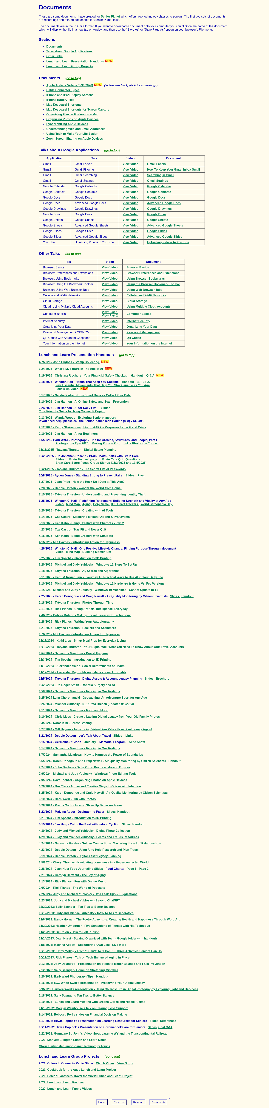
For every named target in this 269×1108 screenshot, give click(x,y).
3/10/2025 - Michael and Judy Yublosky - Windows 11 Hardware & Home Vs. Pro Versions (102, 583)
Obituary (90, 742)
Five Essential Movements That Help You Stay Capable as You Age (102, 385)
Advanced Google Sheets (165, 225)
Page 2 (144, 868)
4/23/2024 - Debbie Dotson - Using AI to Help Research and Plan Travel (89, 849)
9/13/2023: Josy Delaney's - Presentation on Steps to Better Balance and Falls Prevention (102, 963)
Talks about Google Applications (69, 51)
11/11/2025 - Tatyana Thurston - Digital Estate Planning (77, 449)
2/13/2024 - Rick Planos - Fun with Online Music (72, 881)
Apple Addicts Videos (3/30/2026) (69, 85)
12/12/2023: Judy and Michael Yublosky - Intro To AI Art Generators (86, 913)
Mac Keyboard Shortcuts (63, 104)
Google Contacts (159, 191)
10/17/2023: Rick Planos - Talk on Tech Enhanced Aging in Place (84, 957)
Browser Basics (137, 267)
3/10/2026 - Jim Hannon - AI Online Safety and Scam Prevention (84, 401)
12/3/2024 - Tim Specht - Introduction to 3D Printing (75, 659)
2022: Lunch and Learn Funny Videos (65, 1088)
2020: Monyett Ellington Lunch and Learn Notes (72, 1039)
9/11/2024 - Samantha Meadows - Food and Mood (73, 710)
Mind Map (73, 504)
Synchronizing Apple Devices (67, 124)
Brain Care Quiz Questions (121, 459)
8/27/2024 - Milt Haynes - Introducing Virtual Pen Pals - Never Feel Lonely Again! (95, 729)
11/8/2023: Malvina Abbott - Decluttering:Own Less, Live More (82, 944)
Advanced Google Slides (164, 236)
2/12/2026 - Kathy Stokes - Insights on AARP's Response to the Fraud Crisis (92, 427)
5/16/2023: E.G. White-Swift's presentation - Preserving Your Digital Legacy (92, 982)
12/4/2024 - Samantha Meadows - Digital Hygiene (73, 653)
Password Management (143, 332)
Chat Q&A (165, 1027)
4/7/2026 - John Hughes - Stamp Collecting (69, 362)
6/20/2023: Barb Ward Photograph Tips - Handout (73, 976)
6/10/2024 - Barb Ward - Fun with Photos (67, 799)
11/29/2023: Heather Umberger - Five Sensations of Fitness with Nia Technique (94, 925)
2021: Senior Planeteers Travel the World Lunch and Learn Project (85, 1076)
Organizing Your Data (141, 326)
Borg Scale (101, 504)
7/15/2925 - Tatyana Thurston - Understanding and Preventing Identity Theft (92, 494)
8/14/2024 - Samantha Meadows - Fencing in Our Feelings (79, 748)
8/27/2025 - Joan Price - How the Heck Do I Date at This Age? (82, 481)
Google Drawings (159, 208)
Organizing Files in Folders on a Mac (72, 114)
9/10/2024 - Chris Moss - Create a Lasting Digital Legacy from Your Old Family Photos (99, 716)
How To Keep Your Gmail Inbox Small (173, 169)
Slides (105, 408)
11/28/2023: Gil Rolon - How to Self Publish (69, 932)
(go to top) (73, 78)
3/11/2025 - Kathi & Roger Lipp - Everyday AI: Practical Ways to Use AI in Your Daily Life (101, 577)
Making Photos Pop (106, 443)
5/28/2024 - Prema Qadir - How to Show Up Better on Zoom (80, 805)
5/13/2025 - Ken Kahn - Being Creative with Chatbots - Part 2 (81, 523)
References (168, 1020)
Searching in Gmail (160, 175)
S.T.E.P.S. (144, 381)
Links (129, 735)
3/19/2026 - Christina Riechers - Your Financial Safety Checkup (83, 375)
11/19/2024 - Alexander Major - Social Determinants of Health (82, 666)
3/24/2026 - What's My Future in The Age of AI (71, 368)
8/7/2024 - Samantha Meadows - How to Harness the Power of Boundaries (91, 754)
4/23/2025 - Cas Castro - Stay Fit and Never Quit (72, 529)
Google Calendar (159, 186)
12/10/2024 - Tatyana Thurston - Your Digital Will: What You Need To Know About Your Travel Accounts (111, 647)
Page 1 (131, 868)
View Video (130, 164)
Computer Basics (138, 313)
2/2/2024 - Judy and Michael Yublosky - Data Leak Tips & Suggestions (88, 894)
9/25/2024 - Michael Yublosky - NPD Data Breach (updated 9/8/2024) (86, 704)
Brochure (162, 678)
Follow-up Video (67, 389)
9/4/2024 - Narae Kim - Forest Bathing (65, 723)
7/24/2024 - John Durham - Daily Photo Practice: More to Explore (84, 767)
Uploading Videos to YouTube (168, 242)
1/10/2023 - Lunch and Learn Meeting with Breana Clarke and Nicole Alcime (92, 1001)
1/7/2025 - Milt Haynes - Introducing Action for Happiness (79, 634)
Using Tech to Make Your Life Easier (72, 133)
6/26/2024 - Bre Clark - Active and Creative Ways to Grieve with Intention (90, 786)
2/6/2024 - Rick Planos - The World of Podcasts (72, 887)
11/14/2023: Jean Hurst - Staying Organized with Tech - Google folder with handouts (98, 938)
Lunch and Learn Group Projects (69, 66)
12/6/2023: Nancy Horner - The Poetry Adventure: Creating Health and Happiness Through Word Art (109, 919)
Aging (87, 504)
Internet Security (138, 321)
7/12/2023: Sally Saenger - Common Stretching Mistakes (78, 970)
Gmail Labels (156, 164)
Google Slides (157, 231)
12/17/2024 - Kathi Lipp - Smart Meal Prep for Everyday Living (82, 640)
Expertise (119, 1102)
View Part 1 (110, 312)
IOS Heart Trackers (125, 504)
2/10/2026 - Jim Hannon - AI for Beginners (68, 433)
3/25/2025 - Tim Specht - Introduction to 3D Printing (75, 558)
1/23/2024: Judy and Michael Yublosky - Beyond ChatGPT (79, 900)
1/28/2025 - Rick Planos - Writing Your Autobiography (76, 621)
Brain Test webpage (83, 459)
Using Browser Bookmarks (145, 278)
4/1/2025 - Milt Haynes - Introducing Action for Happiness (79, 542)
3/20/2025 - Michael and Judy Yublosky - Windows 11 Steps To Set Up (88, 564)
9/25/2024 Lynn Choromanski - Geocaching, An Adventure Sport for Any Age (93, 697)
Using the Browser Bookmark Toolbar (153, 284)
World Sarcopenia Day (156, 504)
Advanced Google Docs (164, 203)
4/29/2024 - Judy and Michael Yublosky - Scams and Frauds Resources (89, 837)
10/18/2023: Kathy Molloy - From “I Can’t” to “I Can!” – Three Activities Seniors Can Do (100, 951)
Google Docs (156, 197)
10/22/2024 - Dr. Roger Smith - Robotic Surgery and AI (77, 685)
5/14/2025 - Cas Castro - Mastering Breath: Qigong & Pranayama (84, 516)
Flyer (141, 475)
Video (59, 504)
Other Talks (54, 56)
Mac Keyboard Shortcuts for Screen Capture (77, 109)
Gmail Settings (157, 180)
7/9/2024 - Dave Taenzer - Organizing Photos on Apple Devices (83, 780)
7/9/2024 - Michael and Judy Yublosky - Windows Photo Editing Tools (88, 773)
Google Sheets (157, 219)
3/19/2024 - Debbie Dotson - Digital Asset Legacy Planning (80, 856)
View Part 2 (110, 315)
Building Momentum (96, 551)
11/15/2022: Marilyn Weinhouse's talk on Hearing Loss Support (83, 1008)
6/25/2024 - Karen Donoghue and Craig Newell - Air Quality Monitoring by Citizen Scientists (103, 792)
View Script (125, 1063)
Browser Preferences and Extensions (152, 273)
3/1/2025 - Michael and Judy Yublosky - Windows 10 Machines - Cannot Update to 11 (98, 589)
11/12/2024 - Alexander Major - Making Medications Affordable (82, 672)
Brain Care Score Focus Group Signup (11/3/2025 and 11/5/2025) (100, 462)
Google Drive (156, 214)
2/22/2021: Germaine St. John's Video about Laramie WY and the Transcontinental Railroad (103, 1033)
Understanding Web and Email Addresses (76, 128)
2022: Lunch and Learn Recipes (61, 1082)
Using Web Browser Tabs (144, 289)
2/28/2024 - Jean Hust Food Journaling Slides (71, 868)
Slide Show (137, 742)
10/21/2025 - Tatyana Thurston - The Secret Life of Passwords (82, 469)
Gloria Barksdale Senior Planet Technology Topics (74, 1046)
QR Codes (133, 337)
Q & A (150, 375)
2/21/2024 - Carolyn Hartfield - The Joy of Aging (72, 875)
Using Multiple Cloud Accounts (148, 306)
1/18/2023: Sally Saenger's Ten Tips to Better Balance (76, 995)
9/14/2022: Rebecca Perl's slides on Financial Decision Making (83, 1014)
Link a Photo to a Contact (141, 443)
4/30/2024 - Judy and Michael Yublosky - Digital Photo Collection (84, 830)
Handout (137, 375)
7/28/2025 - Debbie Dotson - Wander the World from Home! (80, 488)
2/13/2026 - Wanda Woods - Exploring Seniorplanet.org (77, 417)
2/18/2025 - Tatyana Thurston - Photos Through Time (76, 602)
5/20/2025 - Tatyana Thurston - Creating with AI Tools (76, 510)
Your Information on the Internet (149, 343)
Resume (138, 1102)
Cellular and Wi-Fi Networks (146, 295)
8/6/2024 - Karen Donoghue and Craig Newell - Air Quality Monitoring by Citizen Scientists (103, 761)
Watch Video (105, 1063)
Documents (54, 46)
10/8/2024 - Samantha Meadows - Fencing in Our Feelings (79, 691)
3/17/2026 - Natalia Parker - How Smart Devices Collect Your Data (85, 395)
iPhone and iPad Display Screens (70, 95)
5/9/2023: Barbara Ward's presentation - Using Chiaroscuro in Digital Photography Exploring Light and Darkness (118, 989)
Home (101, 1102)
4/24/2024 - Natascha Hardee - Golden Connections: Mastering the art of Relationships (100, 843)
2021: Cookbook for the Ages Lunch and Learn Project (77, 1069)
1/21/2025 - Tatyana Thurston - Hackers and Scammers (77, 627)
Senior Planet (110, 16)
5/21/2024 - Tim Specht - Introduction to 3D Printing (75, 818)
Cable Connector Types (63, 90)
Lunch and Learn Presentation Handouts (79, 61)
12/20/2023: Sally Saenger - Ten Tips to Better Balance (77, 906)
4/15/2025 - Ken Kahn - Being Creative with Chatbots (76, 535)
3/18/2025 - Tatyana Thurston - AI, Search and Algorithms (79, 570)
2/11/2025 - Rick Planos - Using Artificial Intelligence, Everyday (83, 608)
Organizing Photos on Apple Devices (72, 119)
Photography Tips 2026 (72, 443)
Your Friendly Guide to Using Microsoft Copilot (72, 411)
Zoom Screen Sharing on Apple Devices (74, 138)
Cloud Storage (136, 301)
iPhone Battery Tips (60, 99)
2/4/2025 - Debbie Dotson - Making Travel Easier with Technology (85, 615)
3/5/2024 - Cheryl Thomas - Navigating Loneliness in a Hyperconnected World (94, 862)
